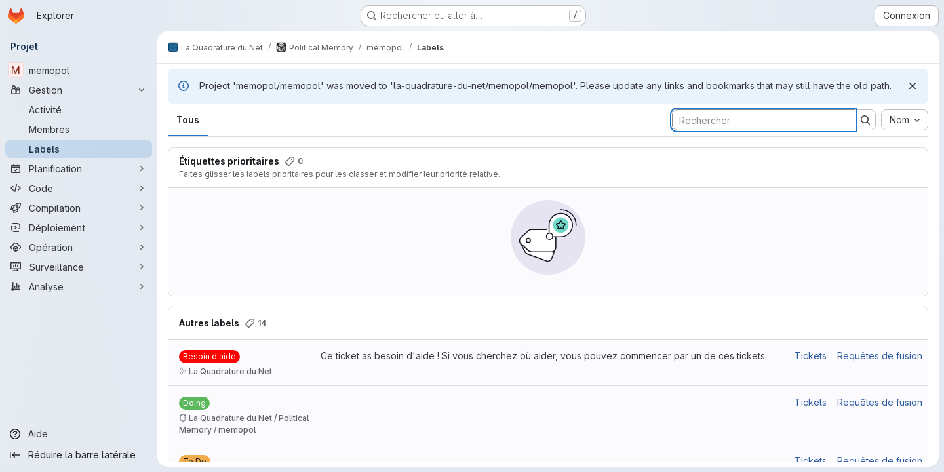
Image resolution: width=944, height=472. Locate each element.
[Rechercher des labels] (764, 119)
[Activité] (78, 109)
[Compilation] (78, 208)
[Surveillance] (78, 267)
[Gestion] (78, 90)
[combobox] (904, 119)
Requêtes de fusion (879, 355)
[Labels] (78, 149)
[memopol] (78, 70)
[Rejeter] (912, 86)
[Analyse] (78, 286)
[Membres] (78, 129)
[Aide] (78, 434)
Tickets (811, 355)
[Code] (78, 188)
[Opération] (78, 247)
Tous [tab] (187, 119)
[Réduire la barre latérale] (78, 455)
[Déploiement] (78, 227)
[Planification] (78, 168)
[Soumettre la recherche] (865, 119)
